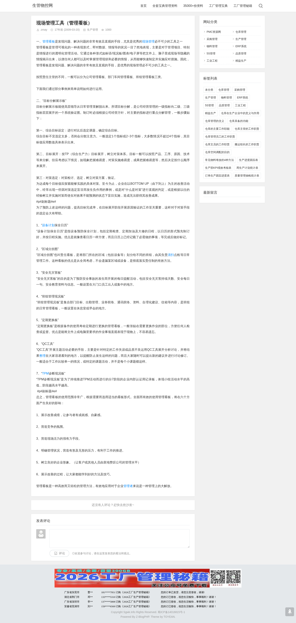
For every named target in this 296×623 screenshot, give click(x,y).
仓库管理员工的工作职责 (220, 136)
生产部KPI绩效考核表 (218, 167)
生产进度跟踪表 (248, 160)
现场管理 (148, 41)
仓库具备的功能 (238, 120)
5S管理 (211, 53)
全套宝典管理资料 (164, 5)
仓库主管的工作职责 (247, 128)
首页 (143, 5)
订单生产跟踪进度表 (217, 175)
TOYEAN (169, 616)
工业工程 (212, 60)
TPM (45, 373)
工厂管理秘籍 (242, 5)
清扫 (171, 254)
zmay (44, 29)
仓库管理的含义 (214, 120)
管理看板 (48, 41)
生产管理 (92, 29)
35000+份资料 (193, 5)
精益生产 (240, 60)
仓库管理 (240, 31)
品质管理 (240, 53)
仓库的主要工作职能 (217, 128)
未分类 (209, 89)
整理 (42, 355)
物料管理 (212, 46)
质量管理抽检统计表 (247, 175)
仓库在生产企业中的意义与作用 (240, 113)
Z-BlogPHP (142, 616)
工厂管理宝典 (218, 5)
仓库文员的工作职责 (217, 144)
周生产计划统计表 (247, 167)
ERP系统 (241, 46)
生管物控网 (42, 5)
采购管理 (212, 39)
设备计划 (48, 225)
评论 (62, 553)
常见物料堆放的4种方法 (219, 160)
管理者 (128, 486)
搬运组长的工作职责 (247, 144)
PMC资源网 (214, 31)
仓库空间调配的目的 (217, 152)
